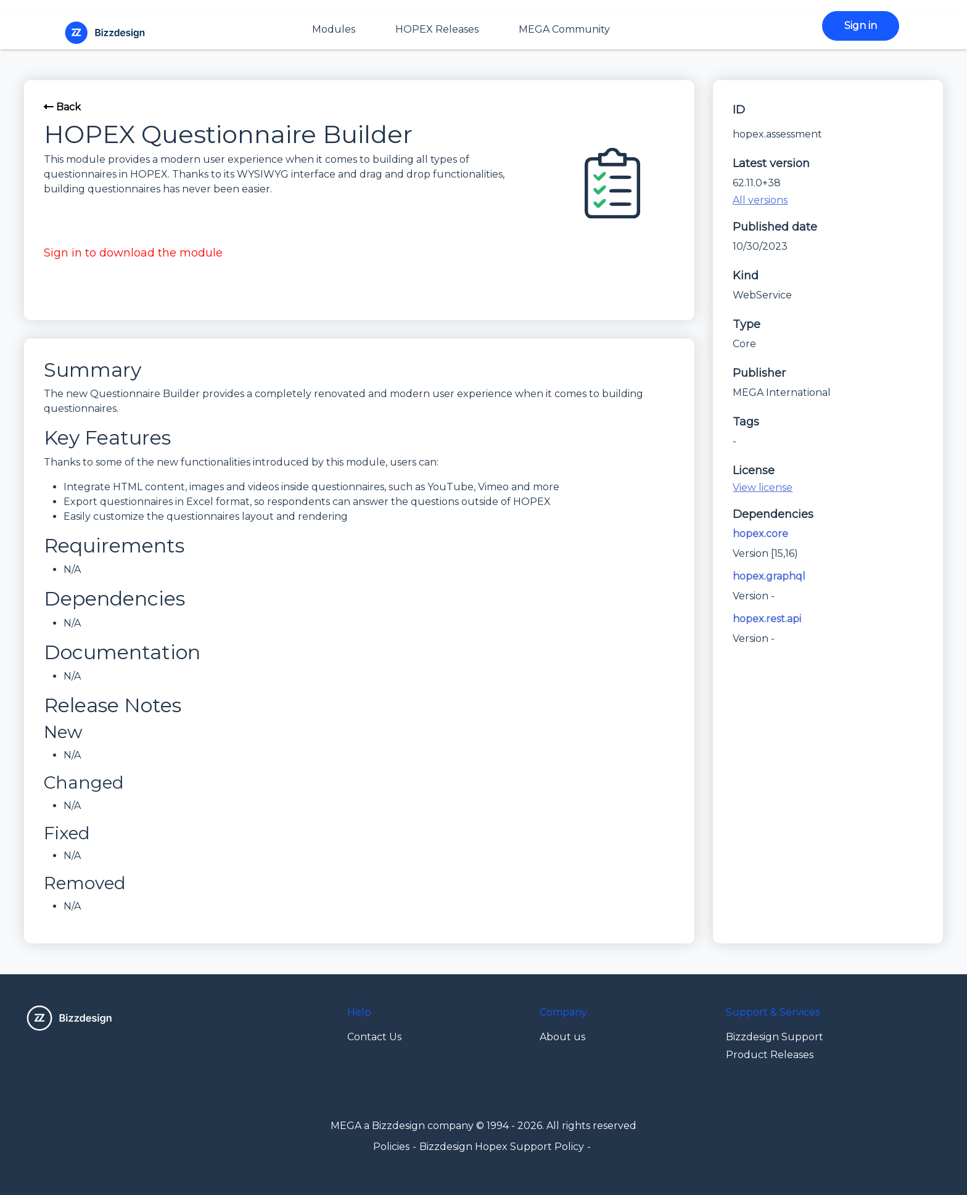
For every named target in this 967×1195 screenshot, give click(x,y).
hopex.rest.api (767, 619)
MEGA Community (564, 29)
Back (62, 107)
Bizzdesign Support (774, 1037)
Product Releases (769, 1055)
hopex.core (760, 534)
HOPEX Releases (437, 29)
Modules (333, 29)
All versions (760, 200)
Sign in (860, 25)
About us (562, 1037)
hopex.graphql (769, 576)
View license (762, 487)
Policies (391, 1146)
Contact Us (374, 1037)
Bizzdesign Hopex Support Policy (501, 1146)
